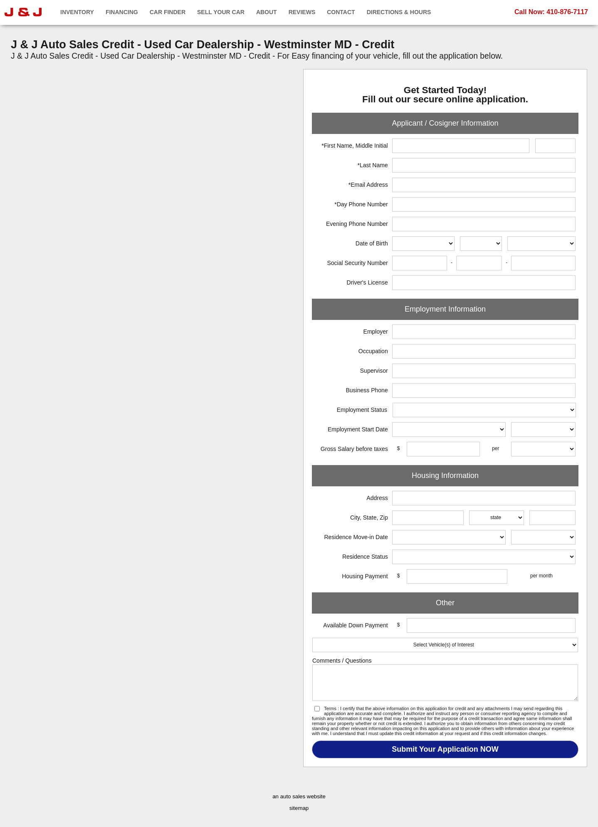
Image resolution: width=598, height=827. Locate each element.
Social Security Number (357, 263)
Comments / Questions (341, 660)
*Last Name (373, 165)
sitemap (299, 808)
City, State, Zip (369, 517)
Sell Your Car (221, 12)
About (266, 12)
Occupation (373, 351)
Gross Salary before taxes (354, 449)
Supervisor (374, 370)
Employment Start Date (358, 429)
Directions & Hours (399, 12)
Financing (122, 12)
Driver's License (367, 282)
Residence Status (365, 556)
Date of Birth (372, 243)
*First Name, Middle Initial (354, 145)
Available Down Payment (355, 625)
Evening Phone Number (357, 223)
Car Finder (167, 12)
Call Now (551, 11)
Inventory (77, 12)
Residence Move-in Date (356, 537)
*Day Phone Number (361, 204)
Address (377, 498)
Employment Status (362, 409)
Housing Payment (365, 576)
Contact (341, 12)
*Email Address (368, 184)
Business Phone (367, 390)
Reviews (302, 12)
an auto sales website (299, 796)
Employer (375, 331)
